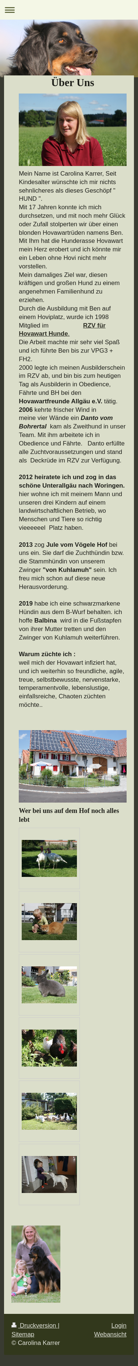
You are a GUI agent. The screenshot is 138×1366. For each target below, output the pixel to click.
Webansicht (110, 1334)
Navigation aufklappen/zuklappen (69, 10)
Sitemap (22, 1334)
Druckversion (34, 1325)
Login (118, 1325)
